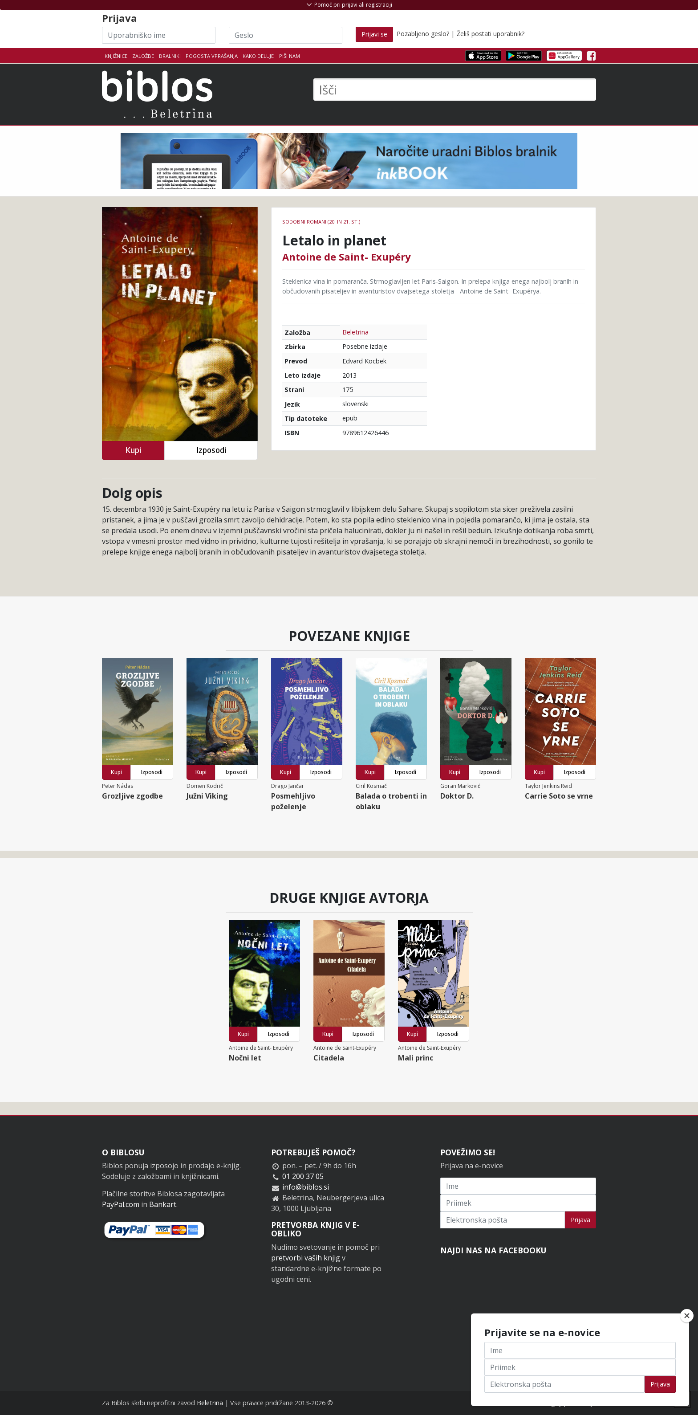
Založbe (143, 56)
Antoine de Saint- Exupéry (346, 256)
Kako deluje (258, 56)
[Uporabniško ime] (158, 35)
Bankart (162, 1204)
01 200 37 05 (303, 1176)
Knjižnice (116, 56)
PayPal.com (120, 1204)
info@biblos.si (305, 1187)
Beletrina (355, 332)
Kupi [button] (133, 450)
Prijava (580, 1219)
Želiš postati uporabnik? (490, 33)
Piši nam (289, 56)
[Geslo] (285, 35)
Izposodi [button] (211, 450)
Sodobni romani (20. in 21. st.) (321, 221)
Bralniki (170, 56)
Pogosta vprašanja (212, 56)
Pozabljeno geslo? (423, 33)
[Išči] (454, 89)
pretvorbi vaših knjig (305, 1258)
